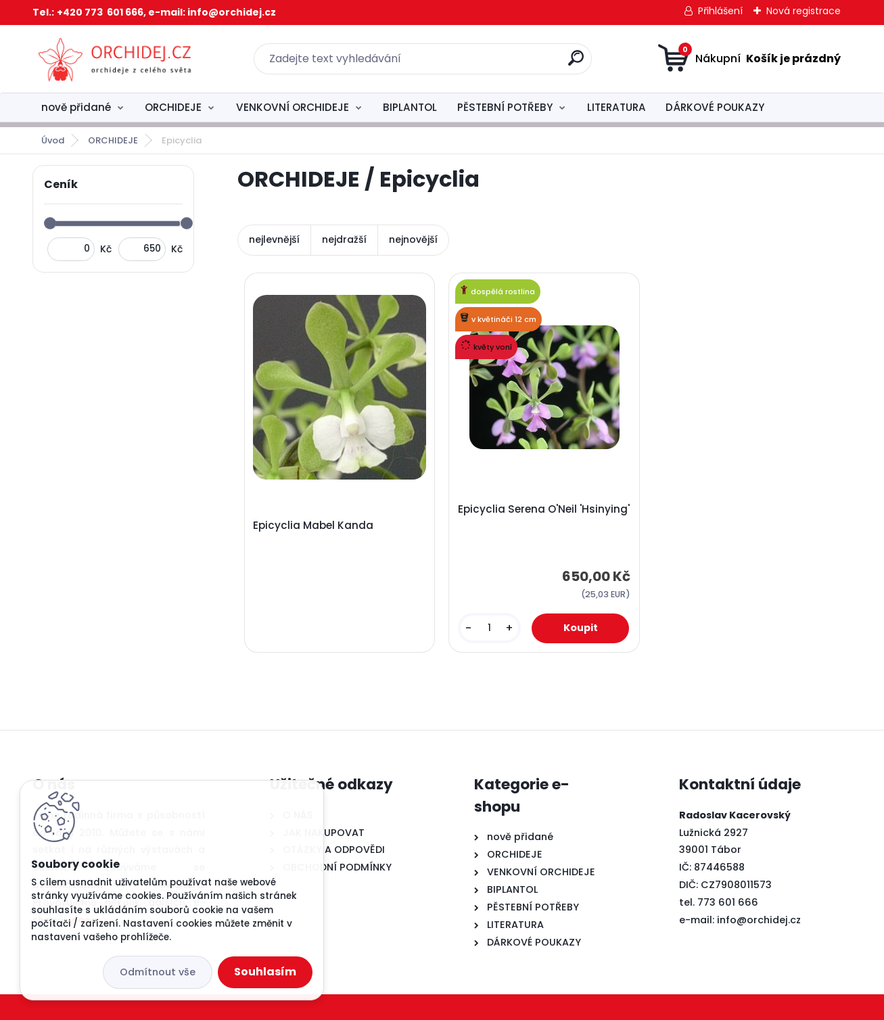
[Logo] (115, 59)
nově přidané (76, 107)
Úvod (52, 140)
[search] (576, 63)
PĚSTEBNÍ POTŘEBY (505, 107)
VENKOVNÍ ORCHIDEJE (292, 107)
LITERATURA (616, 107)
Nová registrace (803, 11)
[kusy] (489, 628)
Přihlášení (720, 11)
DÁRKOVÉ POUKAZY (715, 107)
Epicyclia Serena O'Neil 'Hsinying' (544, 509)
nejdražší (344, 239)
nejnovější (413, 239)
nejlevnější (274, 239)
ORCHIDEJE (173, 107)
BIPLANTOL (410, 107)
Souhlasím (265, 971)
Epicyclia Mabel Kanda (313, 525)
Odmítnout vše (157, 972)
